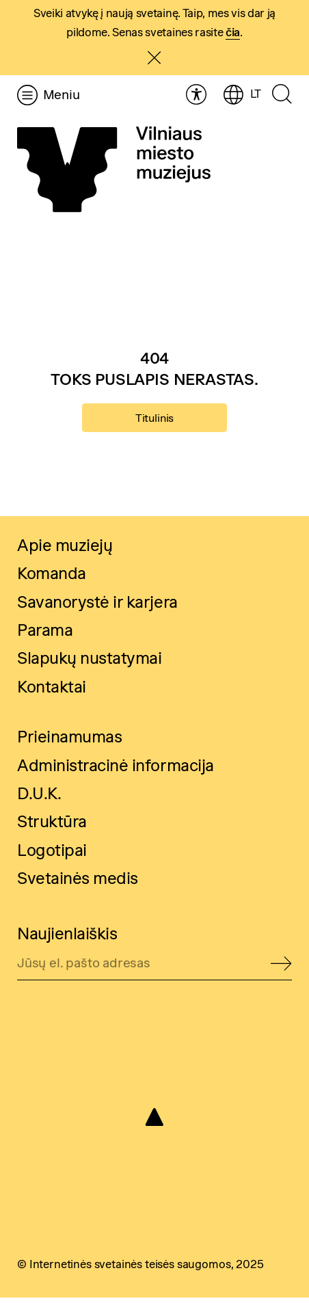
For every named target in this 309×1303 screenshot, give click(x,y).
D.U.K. (39, 799)
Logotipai (52, 855)
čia (233, 32)
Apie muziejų (64, 550)
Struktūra (52, 827)
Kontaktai (51, 691)
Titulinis (154, 419)
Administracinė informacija (115, 771)
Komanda (51, 578)
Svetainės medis (77, 883)
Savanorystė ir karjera (97, 607)
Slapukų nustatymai (89, 663)
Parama (44, 635)
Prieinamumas (69, 742)
